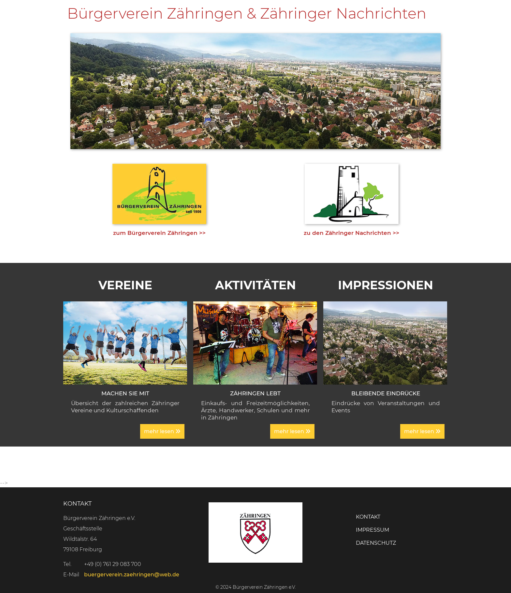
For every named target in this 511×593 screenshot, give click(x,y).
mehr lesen (162, 431)
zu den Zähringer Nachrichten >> (351, 233)
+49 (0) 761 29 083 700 (112, 564)
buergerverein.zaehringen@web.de (131, 574)
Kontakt (368, 517)
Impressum (372, 530)
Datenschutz (376, 543)
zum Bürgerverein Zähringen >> (159, 233)
